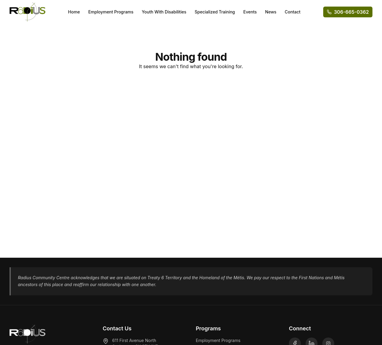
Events (250, 11)
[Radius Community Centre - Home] (27, 12)
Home (74, 11)
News (270, 11)
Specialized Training (215, 11)
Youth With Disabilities (164, 11)
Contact (293, 11)
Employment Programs (110, 11)
